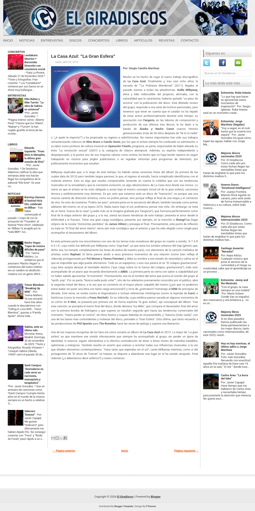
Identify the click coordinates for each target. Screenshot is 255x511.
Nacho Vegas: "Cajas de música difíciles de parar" (34, 246)
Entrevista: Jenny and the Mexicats (234, 281)
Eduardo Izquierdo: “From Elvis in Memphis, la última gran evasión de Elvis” (34, 154)
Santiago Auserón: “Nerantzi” (232, 250)
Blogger (156, 496)
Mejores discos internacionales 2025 (234, 218)
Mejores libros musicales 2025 (231, 313)
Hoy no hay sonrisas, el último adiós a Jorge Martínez (235, 347)
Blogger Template (123, 506)
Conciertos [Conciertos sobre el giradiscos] (98, 40)
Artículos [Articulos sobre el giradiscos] (143, 40)
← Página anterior (63, 450)
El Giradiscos (125, 496)
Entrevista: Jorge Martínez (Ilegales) (233, 123)
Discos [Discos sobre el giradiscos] (75, 40)
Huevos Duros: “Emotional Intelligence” (236, 186)
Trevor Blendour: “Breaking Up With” (34, 288)
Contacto (190, 40)
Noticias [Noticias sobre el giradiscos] (27, 40)
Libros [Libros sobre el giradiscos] (122, 40)
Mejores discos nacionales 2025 (231, 154)
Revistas (166, 40)
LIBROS (12, 144)
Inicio (8, 40)
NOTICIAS (14, 193)
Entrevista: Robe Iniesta (236, 92)
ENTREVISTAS (17, 95)
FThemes (151, 506)
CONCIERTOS (16, 51)
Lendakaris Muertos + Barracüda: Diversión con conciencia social (34, 62)
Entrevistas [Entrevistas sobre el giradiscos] (52, 40)
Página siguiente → (186, 450)
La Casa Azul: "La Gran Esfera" (83, 56)
